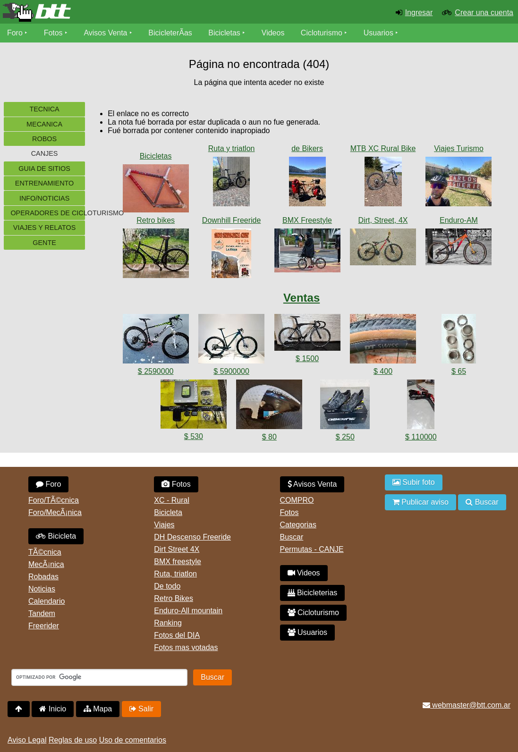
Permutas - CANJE (312, 549)
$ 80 (269, 437)
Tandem (41, 613)
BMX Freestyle (307, 220)
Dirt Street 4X (176, 549)
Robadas (43, 577)
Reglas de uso (73, 740)
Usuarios (378, 33)
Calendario (46, 601)
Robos (44, 139)
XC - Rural (171, 500)
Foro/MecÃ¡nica (55, 512)
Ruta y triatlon (231, 148)
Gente (44, 242)
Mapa (98, 709)
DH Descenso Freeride (192, 537)
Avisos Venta (105, 33)
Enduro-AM (459, 220)
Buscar (292, 537)
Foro (15, 33)
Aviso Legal (27, 740)
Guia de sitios (44, 168)
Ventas (301, 297)
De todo (167, 586)
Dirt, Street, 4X (383, 220)
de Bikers (307, 148)
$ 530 (193, 436)
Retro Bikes (173, 598)
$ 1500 (307, 359)
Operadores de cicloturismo (47, 213)
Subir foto (413, 482)
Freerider (43, 626)
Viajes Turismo (459, 148)
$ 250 (345, 437)
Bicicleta (56, 536)
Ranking (168, 623)
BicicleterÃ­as (170, 33)
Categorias (298, 525)
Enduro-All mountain (188, 611)
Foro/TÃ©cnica (53, 500)
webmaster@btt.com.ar (466, 705)
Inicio (52, 709)
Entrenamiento (44, 183)
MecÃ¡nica (46, 564)
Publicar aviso (420, 502)
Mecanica (44, 124)
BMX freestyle (177, 562)
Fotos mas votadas (186, 647)
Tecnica (44, 109)
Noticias (41, 589)
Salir (141, 709)
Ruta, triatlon (175, 574)
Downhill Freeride (231, 220)
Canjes (44, 153)
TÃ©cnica (44, 552)
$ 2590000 (156, 371)
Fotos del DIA (177, 635)
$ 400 (383, 371)
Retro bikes (155, 220)
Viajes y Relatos (44, 227)
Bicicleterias (313, 593)
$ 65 (458, 371)
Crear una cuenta (484, 12)
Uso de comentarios (132, 740)
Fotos (53, 33)
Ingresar (419, 12)
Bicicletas (226, 33)
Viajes (164, 525)
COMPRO (297, 500)
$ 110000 (421, 437)
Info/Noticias (44, 198)
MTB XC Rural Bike (383, 148)
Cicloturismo (321, 33)
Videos (273, 33)
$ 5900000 (231, 371)
